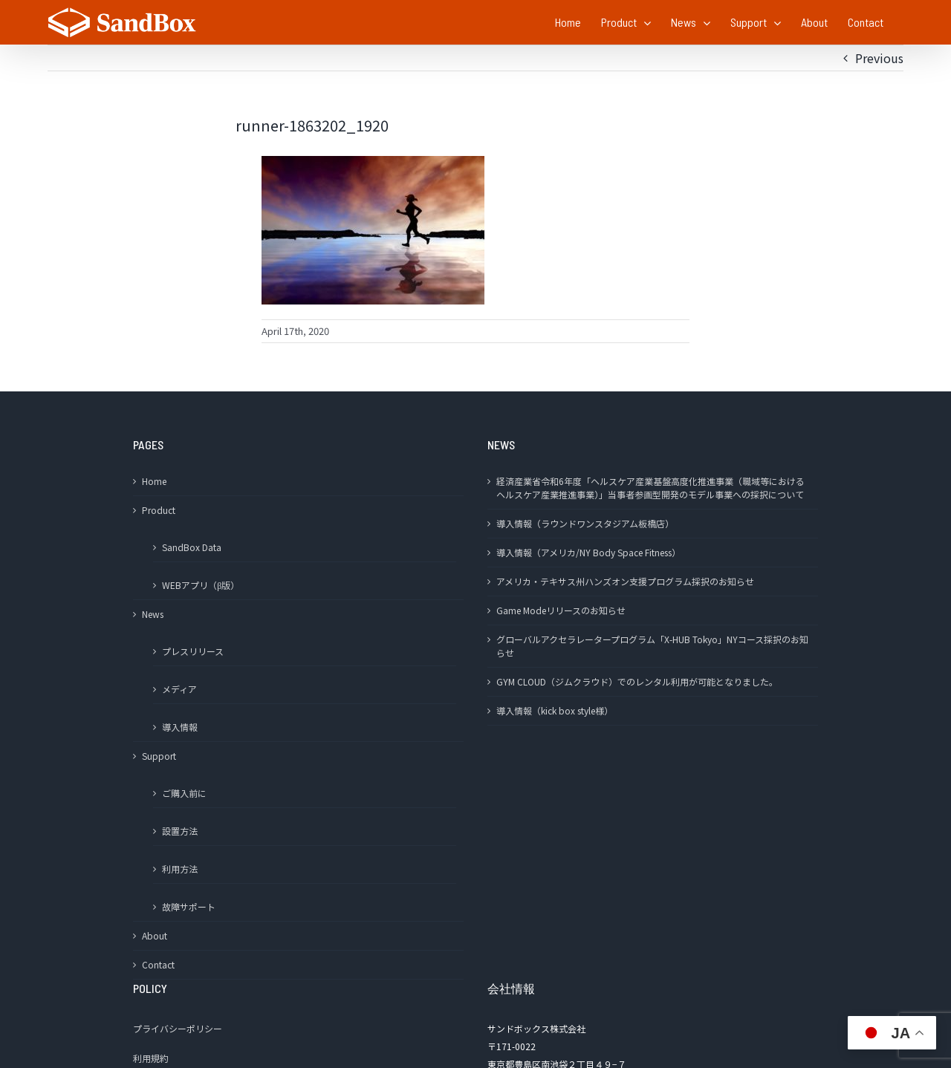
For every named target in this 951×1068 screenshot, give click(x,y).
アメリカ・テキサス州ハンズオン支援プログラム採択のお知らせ (625, 581)
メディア (179, 689)
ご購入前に (184, 793)
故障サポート (188, 906)
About (154, 935)
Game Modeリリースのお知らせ (561, 610)
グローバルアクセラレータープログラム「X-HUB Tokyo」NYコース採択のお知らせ (652, 646)
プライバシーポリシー (177, 1028)
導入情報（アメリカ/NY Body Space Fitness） (588, 552)
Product (158, 510)
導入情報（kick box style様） (554, 710)
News (152, 614)
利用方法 (180, 868)
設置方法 (180, 830)
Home (154, 481)
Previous (879, 58)
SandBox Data (191, 547)
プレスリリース (193, 651)
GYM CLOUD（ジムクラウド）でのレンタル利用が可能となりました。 (637, 681)
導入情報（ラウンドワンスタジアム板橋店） (585, 523)
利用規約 (151, 1058)
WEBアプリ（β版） (200, 585)
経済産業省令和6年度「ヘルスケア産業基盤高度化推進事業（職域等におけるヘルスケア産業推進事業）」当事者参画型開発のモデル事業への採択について (650, 488)
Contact (158, 964)
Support (159, 755)
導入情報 (180, 726)
